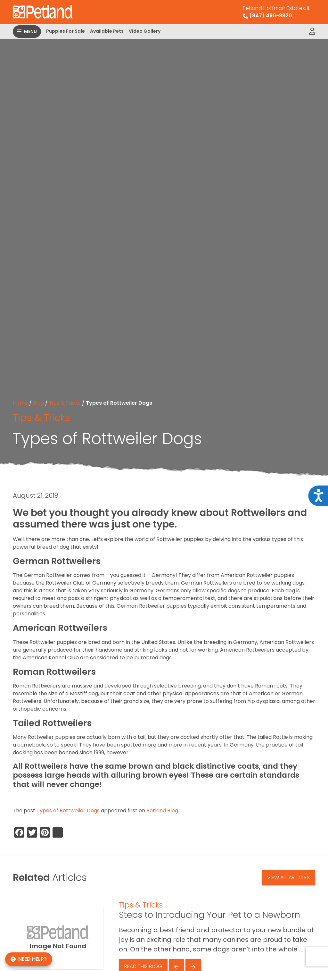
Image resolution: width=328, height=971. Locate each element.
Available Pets (107, 31)
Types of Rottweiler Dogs (68, 810)
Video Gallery (144, 31)
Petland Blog (162, 810)
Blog (38, 403)
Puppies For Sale (65, 31)
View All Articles (288, 877)
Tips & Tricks (65, 403)
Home (20, 403)
